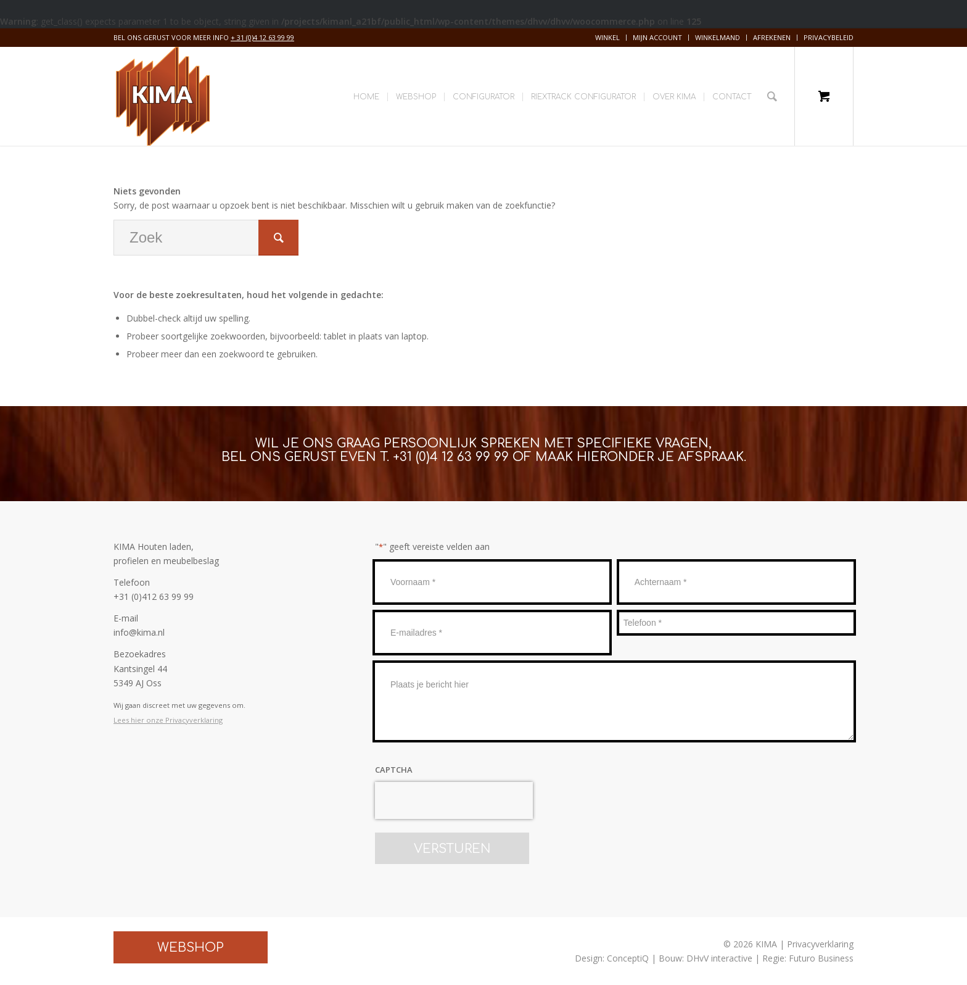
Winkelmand (717, 37)
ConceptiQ (628, 958)
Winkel (607, 37)
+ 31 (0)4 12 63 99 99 (262, 37)
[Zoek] (772, 96)
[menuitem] (608, 38)
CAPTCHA (394, 769)
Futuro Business (821, 958)
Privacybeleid (829, 37)
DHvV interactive (719, 958)
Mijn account (657, 37)
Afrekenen (772, 37)
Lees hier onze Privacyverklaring (168, 720)
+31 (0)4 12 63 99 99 (451, 457)
